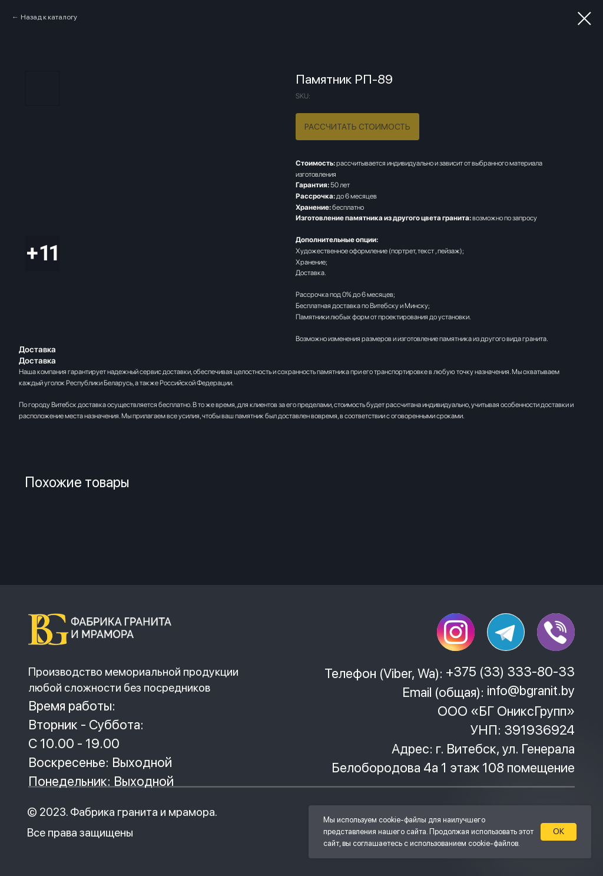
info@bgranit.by (531, 690)
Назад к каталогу (49, 17)
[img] (104, 629)
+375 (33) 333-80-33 (510, 671)
